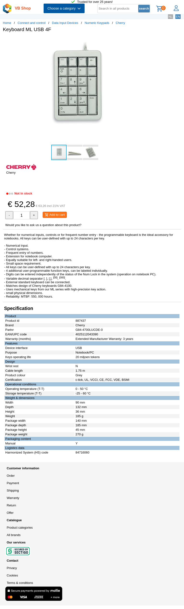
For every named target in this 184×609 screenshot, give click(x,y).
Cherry (120, 23)
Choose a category (64, 8)
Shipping (13, 490)
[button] (142, 41)
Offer (10, 513)
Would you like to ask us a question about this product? (43, 225)
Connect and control (32, 23)
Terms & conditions (20, 583)
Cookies (12, 575)
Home (7, 23)
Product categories (20, 527)
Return (11, 505)
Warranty (13, 498)
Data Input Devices (65, 23)
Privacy (12, 568)
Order (11, 475)
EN (178, 16)
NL (170, 16)
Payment (13, 483)
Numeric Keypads (97, 23)
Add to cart (55, 215)
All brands (14, 535)
